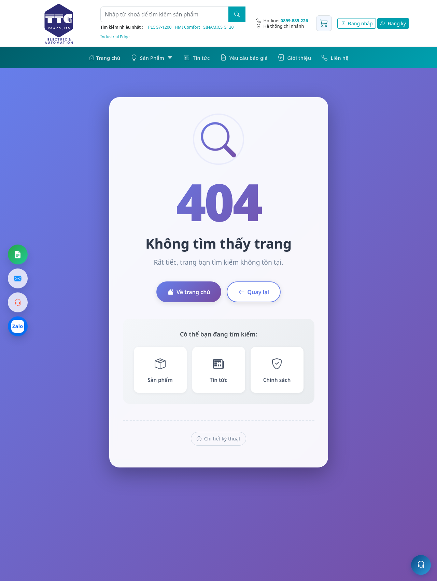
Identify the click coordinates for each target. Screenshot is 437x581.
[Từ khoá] (164, 14)
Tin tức (197, 57)
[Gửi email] (18, 279)
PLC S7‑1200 (160, 27)
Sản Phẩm (152, 57)
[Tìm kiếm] (236, 14)
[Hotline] (282, 20)
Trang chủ (104, 57)
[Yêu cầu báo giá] (18, 255)
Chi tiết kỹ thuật (218, 439)
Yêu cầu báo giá (244, 57)
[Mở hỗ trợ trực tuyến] (421, 565)
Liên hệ (335, 57)
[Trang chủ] (58, 23)
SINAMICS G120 (218, 27)
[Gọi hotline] (18, 303)
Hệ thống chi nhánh (280, 26)
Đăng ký (393, 23)
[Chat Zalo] (18, 326)
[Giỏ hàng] (324, 23)
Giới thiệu (294, 57)
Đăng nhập (356, 23)
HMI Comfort (187, 27)
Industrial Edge (115, 37)
